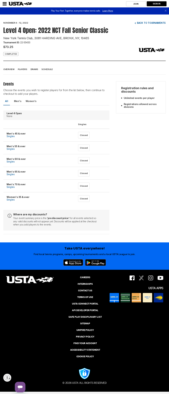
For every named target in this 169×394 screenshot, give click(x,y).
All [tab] (6, 101)
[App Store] (73, 262)
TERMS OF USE (85, 297)
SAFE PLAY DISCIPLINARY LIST (85, 317)
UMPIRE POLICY (85, 330)
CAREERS (85, 277)
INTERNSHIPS (85, 284)
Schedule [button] (47, 69)
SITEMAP (85, 323)
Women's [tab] (31, 101)
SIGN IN (156, 3)
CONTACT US (85, 290)
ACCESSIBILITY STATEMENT (85, 350)
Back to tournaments (151, 22)
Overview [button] (9, 69)
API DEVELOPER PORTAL (85, 310)
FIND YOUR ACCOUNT (85, 343)
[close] (165, 11)
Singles (11, 136)
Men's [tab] (17, 101)
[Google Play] (95, 262)
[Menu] (4, 4)
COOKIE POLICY (85, 356)
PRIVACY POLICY (85, 336)
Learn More (107, 10)
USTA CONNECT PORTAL (85, 304)
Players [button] (22, 69)
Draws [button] (34, 69)
